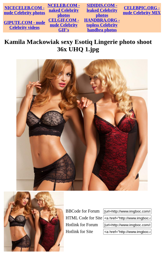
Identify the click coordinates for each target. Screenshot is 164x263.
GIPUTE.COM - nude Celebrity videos (24, 25)
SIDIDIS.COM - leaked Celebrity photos (102, 10)
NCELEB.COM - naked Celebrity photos (64, 10)
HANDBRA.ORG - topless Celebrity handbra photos (102, 25)
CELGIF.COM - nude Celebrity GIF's (63, 25)
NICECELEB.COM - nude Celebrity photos (24, 10)
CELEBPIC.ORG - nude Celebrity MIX (142, 10)
